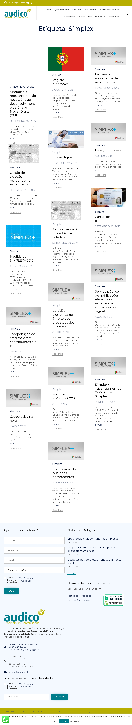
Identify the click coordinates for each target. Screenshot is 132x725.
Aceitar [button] (64, 721)
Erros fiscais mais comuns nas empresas (92, 538)
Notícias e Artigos (109, 9)
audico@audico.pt (18, 672)
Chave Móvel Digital (22, 51)
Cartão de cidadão (102, 219)
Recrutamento (96, 16)
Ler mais (74, 721)
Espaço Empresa (108, 150)
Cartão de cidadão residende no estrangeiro (20, 178)
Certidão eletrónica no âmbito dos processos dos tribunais (63, 318)
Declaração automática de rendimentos (106, 78)
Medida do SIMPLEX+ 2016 (21, 258)
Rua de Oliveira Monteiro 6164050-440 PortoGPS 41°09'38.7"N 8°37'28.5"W (24, 647)
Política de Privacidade (79, 595)
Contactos (113, 16)
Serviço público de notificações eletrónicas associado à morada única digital (107, 301)
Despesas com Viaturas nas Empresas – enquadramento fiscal (92, 549)
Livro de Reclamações (78, 600)
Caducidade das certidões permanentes (64, 473)
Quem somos (61, 9)
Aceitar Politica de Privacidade (13, 581)
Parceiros (69, 16)
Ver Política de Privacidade (26, 579)
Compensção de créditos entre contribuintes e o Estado (23, 340)
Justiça (56, 75)
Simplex (13, 103)
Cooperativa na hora (21, 418)
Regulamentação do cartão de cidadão (66, 233)
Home (48, 9)
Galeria (81, 16)
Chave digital (62, 157)
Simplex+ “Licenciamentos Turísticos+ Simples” (108, 390)
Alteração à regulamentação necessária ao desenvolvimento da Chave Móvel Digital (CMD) (23, 68)
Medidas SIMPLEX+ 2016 (64, 396)
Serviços (77, 9)
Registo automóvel (60, 82)
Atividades (91, 9)
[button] (15, 107)
